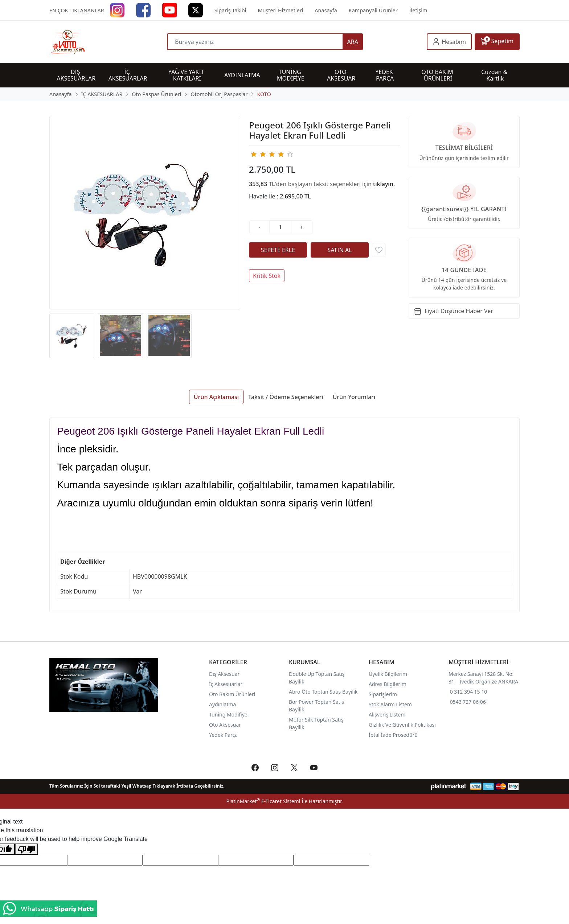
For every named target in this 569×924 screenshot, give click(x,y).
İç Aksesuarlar (225, 684)
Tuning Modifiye (228, 714)
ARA (352, 42)
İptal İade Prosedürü (393, 734)
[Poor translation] (26, 849)
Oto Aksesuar (225, 724)
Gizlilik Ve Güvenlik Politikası (402, 724)
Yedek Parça (223, 734)
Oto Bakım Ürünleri (232, 694)
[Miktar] (280, 227)
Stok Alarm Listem (390, 704)
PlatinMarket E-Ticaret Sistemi (263, 801)
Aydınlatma (222, 704)
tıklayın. (384, 184)
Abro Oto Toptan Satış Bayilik (324, 691)
